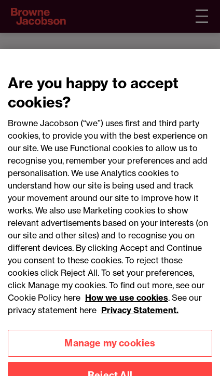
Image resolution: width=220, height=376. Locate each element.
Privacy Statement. (139, 315)
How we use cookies (126, 302)
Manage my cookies (109, 348)
